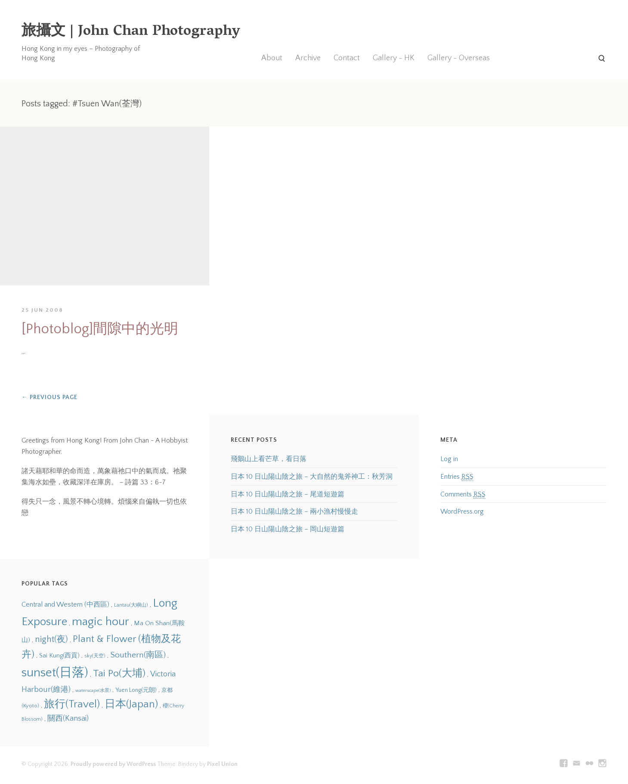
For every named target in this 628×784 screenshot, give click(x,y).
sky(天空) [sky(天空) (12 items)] (94, 656)
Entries (456, 477)
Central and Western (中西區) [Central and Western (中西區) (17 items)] (65, 604)
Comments (463, 494)
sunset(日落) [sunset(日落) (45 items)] (55, 673)
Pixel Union (222, 764)
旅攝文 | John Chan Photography (131, 32)
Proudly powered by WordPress (113, 764)
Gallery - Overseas (458, 58)
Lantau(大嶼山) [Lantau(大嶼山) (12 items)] (131, 605)
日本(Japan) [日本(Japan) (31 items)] (131, 704)
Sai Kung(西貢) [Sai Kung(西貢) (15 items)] (59, 655)
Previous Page (49, 397)
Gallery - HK (394, 58)
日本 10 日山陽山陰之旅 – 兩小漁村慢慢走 (294, 511)
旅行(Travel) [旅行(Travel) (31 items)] (72, 704)
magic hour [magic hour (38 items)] (100, 621)
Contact (347, 58)
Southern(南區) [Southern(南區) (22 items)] (138, 655)
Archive (308, 58)
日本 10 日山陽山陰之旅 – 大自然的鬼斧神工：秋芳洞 (312, 476)
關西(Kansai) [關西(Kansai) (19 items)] (68, 718)
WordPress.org (462, 511)
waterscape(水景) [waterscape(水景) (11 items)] (93, 690)
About (271, 58)
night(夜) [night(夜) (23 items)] (51, 639)
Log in (449, 459)
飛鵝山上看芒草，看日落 (268, 459)
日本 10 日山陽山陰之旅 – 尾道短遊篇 (287, 494)
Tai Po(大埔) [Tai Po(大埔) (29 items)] (119, 673)
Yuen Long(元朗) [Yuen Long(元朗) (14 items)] (136, 690)
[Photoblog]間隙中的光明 (100, 329)
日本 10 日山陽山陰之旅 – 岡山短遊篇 (287, 529)
